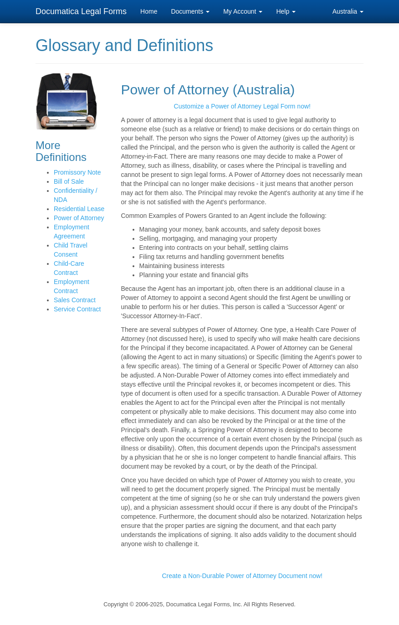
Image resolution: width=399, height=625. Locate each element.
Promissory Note (77, 172)
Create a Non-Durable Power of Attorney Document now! (242, 575)
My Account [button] (242, 11)
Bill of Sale (69, 181)
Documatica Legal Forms (81, 11)
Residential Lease (79, 208)
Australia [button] (347, 11)
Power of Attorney (79, 218)
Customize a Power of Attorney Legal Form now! (242, 106)
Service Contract (77, 309)
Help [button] (286, 11)
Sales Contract (75, 300)
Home (148, 11)
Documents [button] (190, 11)
